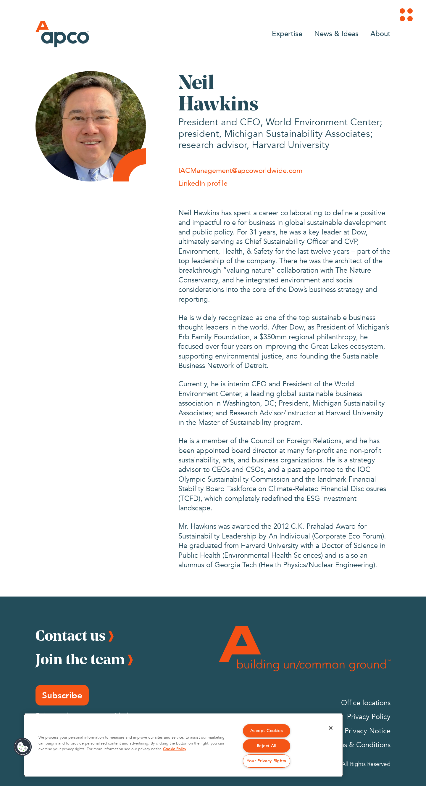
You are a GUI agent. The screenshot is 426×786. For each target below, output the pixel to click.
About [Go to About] (380, 33)
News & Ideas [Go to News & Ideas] (336, 33)
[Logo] (62, 34)
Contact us (71, 635)
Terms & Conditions (359, 745)
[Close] (330, 727)
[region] (183, 745)
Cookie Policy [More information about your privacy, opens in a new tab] (174, 749)
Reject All (266, 746)
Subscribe (62, 695)
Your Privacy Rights (266, 761)
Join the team (80, 659)
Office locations (365, 703)
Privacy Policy (368, 717)
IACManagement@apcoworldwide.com (240, 170)
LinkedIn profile (202, 183)
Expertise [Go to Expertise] (287, 33)
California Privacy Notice (351, 731)
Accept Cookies (266, 731)
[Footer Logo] (304, 648)
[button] (22, 746)
